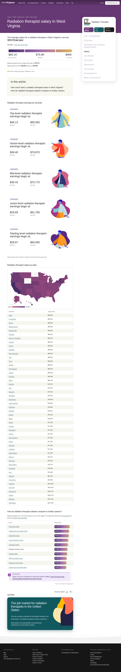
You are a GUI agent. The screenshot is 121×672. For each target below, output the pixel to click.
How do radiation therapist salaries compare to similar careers (37, 91)
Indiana (11, 415)
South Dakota (13, 453)
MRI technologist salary (16, 558)
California (11, 483)
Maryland (11, 392)
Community (59, 3)
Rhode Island (13, 330)
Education (88, 60)
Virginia (11, 372)
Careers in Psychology (38, 660)
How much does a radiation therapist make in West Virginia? (37, 87)
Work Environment (92, 78)
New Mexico (12, 399)
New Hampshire (13, 353)
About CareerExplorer (96, 652)
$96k (68, 56)
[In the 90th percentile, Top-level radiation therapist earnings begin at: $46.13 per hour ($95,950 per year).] (40, 119)
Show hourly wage (21, 44)
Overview (88, 40)
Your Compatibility (92, 36)
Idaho (10, 315)
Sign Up (6, 656)
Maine (10, 418)
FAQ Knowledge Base (96, 656)
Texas (10, 361)
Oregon (11, 495)
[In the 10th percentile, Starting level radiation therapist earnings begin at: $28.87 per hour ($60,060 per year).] (40, 239)
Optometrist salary (14, 535)
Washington (12, 503)
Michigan (11, 411)
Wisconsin (12, 460)
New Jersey (12, 491)
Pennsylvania (13, 369)
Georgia (11, 426)
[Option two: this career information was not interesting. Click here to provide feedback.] (70, 591)
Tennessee (12, 468)
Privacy (92, 660)
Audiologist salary (14, 544)
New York (11, 487)
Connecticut (12, 319)
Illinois (10, 380)
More (67, 3)
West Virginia (13, 464)
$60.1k (13, 56)
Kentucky (11, 376)
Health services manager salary (18, 531)
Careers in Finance (37, 656)
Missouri (11, 457)
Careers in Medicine (37, 658)
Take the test (112, 3)
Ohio (10, 388)
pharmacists (66, 516)
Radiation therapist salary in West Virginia (36, 23)
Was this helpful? (60, 592)
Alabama (11, 476)
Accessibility (93, 662)
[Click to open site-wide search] (72, 3)
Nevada (11, 365)
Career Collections (37, 652)
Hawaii (11, 323)
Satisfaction (89, 64)
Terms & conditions (95, 658)
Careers (43, 3)
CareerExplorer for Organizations (70, 652)
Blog (5, 652)
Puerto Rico (12, 480)
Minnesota (12, 395)
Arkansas (11, 445)
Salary (87, 51)
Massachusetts (13, 326)
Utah (10, 357)
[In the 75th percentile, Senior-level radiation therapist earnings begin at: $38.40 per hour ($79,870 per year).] (40, 149)
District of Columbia (14, 338)
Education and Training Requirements (94, 46)
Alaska (11, 441)
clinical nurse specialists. (20, 518)
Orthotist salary (13, 554)
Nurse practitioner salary (16, 540)
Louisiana (12, 449)
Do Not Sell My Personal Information (99, 664)
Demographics (90, 73)
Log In (102, 3)
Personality (89, 69)
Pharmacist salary (14, 526)
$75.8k (40, 56)
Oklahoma (12, 407)
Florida (11, 422)
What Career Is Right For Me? (40, 654)
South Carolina (13, 403)
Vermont (11, 342)
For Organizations (33, 3)
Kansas (11, 434)
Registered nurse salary (16, 563)
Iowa (10, 472)
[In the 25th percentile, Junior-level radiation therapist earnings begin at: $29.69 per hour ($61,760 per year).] (40, 209)
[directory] (40, 86)
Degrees (51, 3)
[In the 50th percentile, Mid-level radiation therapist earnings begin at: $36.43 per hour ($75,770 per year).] (40, 179)
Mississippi (12, 430)
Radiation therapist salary (16, 549)
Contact (92, 654)
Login (5, 654)
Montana (11, 384)
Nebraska (11, 349)
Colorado (11, 334)
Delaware (11, 499)
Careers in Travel (36, 662)
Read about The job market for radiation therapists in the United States (26, 624)
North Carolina (13, 438)
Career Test (21, 3)
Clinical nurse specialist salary (18, 567)
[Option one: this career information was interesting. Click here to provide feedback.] (67, 591)
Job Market (89, 56)
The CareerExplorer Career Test (12, 658)
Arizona (11, 346)
